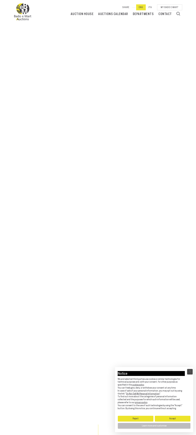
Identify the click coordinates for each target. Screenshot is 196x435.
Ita (150, 7)
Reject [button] (136, 418)
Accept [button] (172, 418)
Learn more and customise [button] (154, 425)
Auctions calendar (113, 14)
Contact (165, 14)
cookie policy (138, 384)
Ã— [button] (190, 372)
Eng (141, 7)
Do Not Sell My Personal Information (143, 393)
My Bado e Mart (170, 7)
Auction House (82, 14)
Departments (143, 14)
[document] (154, 391)
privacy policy (141, 402)
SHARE (125, 7)
